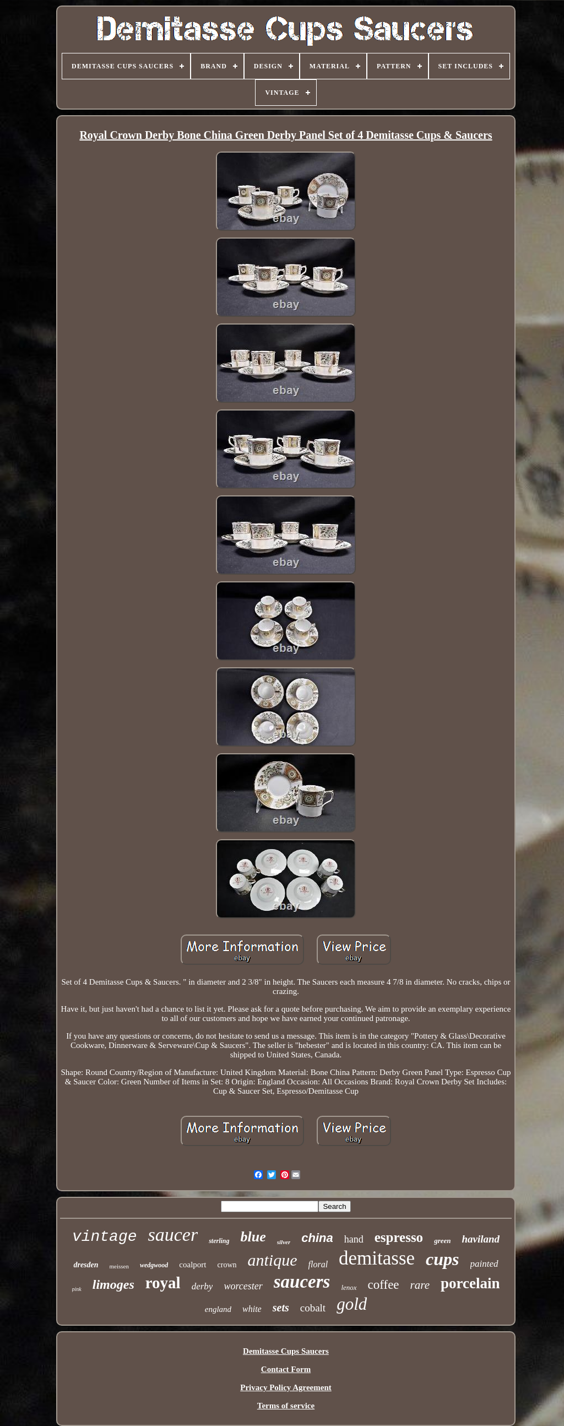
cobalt (313, 1308)
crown (227, 1265)
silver (283, 1242)
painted (484, 1263)
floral (318, 1264)
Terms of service (285, 1405)
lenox (348, 1287)
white (252, 1309)
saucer (173, 1234)
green (442, 1240)
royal (163, 1283)
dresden (85, 1265)
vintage (104, 1236)
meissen (119, 1266)
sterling (219, 1241)
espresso (399, 1237)
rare (420, 1285)
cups (442, 1259)
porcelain (470, 1283)
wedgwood (154, 1265)
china (317, 1238)
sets (281, 1307)
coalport (192, 1264)
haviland (481, 1239)
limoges (113, 1284)
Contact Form (286, 1369)
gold (352, 1304)
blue (253, 1237)
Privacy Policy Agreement (286, 1387)
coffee (383, 1285)
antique (272, 1260)
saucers (302, 1282)
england (218, 1309)
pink (77, 1289)
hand (354, 1239)
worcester (243, 1286)
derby (202, 1286)
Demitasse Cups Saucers (286, 1351)
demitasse (377, 1258)
